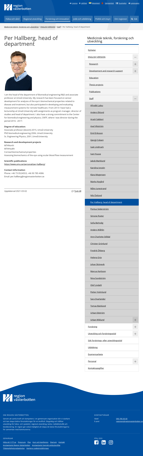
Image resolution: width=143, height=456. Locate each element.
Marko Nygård (97, 181)
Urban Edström (97, 312)
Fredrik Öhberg (97, 250)
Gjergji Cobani (96, 140)
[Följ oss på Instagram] (111, 442)
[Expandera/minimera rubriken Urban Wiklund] (135, 319)
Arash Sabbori (96, 119)
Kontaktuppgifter (96, 368)
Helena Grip (96, 257)
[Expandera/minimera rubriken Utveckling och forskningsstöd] (135, 333)
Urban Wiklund (97, 319)
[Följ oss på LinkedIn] (104, 442)
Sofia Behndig (96, 222)
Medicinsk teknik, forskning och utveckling (21, 27)
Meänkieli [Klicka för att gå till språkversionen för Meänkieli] (96, 3)
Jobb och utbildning (82, 18)
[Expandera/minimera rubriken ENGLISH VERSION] (135, 57)
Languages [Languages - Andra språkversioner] (135, 3)
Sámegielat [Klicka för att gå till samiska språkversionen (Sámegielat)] (109, 3)
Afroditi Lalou (96, 105)
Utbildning (93, 347)
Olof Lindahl (96, 285)
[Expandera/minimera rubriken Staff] (135, 98)
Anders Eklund (97, 112)
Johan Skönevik (97, 264)
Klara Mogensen (98, 174)
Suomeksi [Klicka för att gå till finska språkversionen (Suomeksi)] (123, 3)
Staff (59, 27)
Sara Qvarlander (98, 299)
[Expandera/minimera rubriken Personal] (135, 361)
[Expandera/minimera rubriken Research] (135, 64)
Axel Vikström (96, 126)
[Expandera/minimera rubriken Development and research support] (135, 71)
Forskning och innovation (57, 18)
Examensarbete (95, 354)
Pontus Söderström (99, 209)
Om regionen (121, 18)
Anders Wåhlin (97, 229)
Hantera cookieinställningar (37, 448)
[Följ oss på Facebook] (97, 442)
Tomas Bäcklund (98, 305)
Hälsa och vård (12, 18)
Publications (94, 91)
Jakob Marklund (97, 160)
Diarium (53, 442)
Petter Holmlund (98, 292)
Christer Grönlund (98, 243)
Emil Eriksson (96, 133)
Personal (92, 361)
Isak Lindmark (97, 147)
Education (93, 77)
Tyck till (77, 191)
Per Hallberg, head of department (106, 202)
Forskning (92, 326)
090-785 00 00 (121, 419)
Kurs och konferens (40, 442)
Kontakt (62, 442)
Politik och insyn (102, 18)
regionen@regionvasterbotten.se (129, 421)
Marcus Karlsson (98, 271)
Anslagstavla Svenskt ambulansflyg (46, 445)
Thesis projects (96, 84)
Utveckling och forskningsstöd (102, 333)
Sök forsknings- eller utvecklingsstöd (105, 340)
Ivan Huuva (95, 153)
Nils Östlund (96, 195)
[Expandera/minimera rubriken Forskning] (135, 326)
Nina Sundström (98, 278)
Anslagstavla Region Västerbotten (16, 445)
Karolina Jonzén (97, 167)
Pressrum (22, 442)
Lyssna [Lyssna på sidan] (74, 3)
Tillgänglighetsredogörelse (14, 448)
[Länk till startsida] (17, 7)
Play (29, 442)
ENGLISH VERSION (47, 27)
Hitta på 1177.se (9, 442)
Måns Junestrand (98, 188)
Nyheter (92, 50)
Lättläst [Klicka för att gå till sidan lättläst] (84, 3)
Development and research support (106, 70)
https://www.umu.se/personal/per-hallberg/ (24, 164)
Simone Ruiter (97, 216)
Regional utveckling (33, 18)
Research (93, 64)
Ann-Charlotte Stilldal (100, 236)
